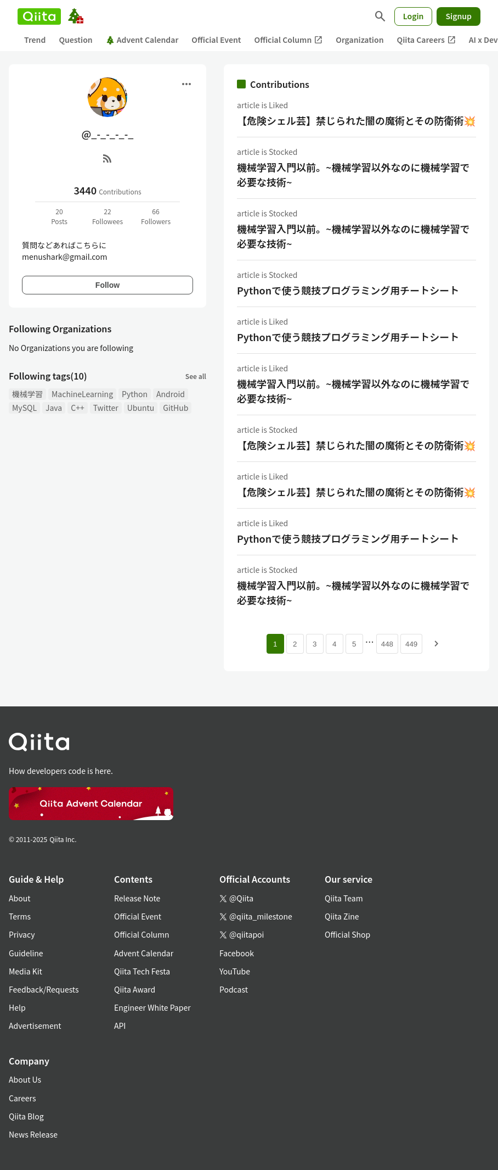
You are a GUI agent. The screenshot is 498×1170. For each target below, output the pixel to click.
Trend (35, 39)
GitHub (175, 407)
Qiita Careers (426, 40)
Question (75, 39)
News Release (33, 1134)
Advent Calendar (142, 39)
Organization (359, 39)
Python (135, 393)
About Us (25, 1079)
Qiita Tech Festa (142, 971)
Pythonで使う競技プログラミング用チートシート (348, 290)
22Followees (107, 216)
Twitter (105, 407)
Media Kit (25, 971)
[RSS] (107, 158)
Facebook (236, 953)
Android (170, 393)
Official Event (216, 39)
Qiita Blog (26, 1116)
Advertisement (35, 1025)
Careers (22, 1098)
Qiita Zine (342, 916)
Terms (20, 916)
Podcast (233, 989)
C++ (77, 407)
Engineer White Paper (152, 1007)
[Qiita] (39, 16)
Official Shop (347, 934)
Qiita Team (344, 898)
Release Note (137, 898)
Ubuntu (141, 407)
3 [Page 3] (314, 644)
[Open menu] (186, 84)
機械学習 (27, 393)
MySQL (24, 407)
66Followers (156, 216)
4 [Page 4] (334, 644)
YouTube (234, 971)
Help (17, 1007)
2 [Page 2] (295, 644)
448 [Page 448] (387, 644)
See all (195, 376)
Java (54, 407)
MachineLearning (82, 393)
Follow (107, 285)
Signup (458, 15)
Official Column (288, 40)
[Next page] (436, 644)
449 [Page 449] (411, 644)
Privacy (22, 934)
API (120, 1025)
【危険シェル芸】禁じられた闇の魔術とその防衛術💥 (356, 120)
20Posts (59, 216)
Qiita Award (134, 989)
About (19, 898)
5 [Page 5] (354, 644)
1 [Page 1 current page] (275, 644)
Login (413, 15)
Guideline (26, 953)
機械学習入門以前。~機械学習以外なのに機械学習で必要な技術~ (353, 174)
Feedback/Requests (44, 989)
